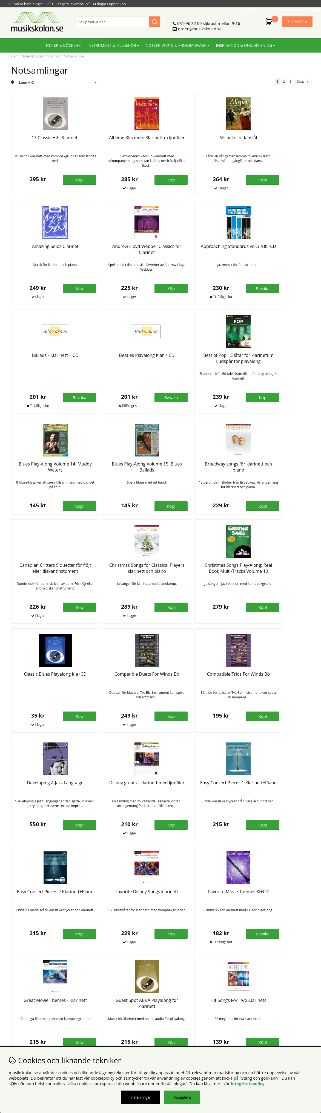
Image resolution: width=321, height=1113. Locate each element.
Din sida (16, 1017)
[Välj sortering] (59, 82)
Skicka (302, 1031)
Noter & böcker (62, 43)
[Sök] (117, 19)
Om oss (93, 1006)
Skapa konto (284, 3)
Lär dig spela (245, 3)
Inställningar (140, 1097)
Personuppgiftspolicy (28, 1012)
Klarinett (54, 56)
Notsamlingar (74, 56)
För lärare (95, 1023)
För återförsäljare (102, 1017)
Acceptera (182, 1097)
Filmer (265, 3)
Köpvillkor (17, 1006)
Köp (66, 941)
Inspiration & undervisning (244, 43)
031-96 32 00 (189, 21)
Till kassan (297, 19)
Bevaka (141, 288)
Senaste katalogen (103, 1012)
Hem (15, 56)
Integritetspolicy (248, 1083)
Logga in (305, 3)
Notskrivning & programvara (176, 43)
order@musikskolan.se (200, 26)
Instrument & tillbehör (111, 43)
